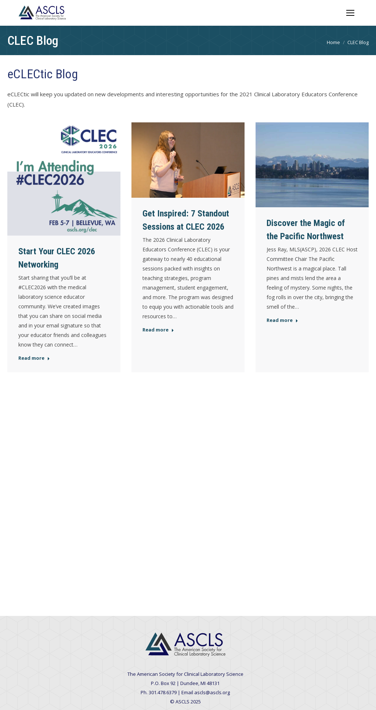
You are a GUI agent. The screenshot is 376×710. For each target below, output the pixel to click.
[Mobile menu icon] (350, 13)
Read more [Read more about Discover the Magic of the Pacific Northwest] (282, 320)
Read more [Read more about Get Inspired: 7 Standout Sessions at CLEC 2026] (158, 330)
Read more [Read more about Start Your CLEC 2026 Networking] (34, 358)
